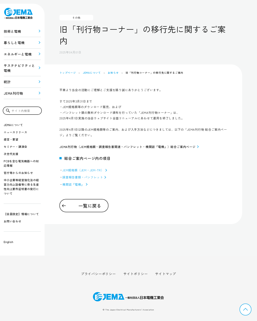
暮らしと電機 (14, 42)
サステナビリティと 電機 (19, 68)
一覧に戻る (89, 205)
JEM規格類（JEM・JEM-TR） (84, 170)
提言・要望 (11, 139)
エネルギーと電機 (18, 54)
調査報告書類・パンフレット (84, 177)
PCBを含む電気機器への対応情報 (21, 163)
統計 (7, 81)
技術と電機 (12, 31)
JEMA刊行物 (13, 93)
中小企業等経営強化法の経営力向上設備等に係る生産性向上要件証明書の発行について (21, 186)
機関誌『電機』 (74, 184)
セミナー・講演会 (15, 147)
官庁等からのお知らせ (18, 173)
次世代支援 (11, 154)
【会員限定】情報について (21, 214)
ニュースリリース (15, 132)
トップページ (67, 72)
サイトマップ (165, 273)
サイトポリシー (135, 273)
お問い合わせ (12, 221)
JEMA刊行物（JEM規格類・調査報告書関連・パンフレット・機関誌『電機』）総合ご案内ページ (129, 146)
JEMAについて (13, 125)
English (8, 242)
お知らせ (113, 72)
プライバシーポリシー (98, 273)
